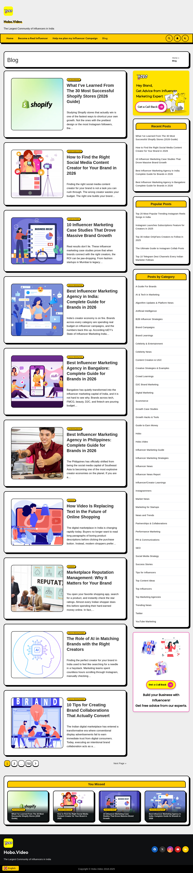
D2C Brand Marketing (73, 79)
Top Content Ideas (145, 580)
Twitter (139, 613)
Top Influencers (144, 588)
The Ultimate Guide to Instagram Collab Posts (160, 248)
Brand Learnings (144, 335)
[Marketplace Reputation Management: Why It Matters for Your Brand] (37, 588)
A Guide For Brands (146, 286)
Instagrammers (144, 490)
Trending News (144, 605)
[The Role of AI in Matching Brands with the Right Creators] (37, 655)
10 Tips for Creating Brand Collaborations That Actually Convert (88, 710)
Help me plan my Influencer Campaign (75, 38)
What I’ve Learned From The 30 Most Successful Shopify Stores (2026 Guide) (28, 816)
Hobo (138, 433)
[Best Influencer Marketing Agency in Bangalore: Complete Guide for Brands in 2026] (37, 381)
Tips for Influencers (146, 572)
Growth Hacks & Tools (147, 417)
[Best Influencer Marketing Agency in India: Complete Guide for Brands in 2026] (37, 310)
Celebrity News (144, 351)
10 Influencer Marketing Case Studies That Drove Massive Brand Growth (91, 230)
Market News (143, 499)
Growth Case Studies (73, 219)
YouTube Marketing (146, 621)
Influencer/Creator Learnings (151, 482)
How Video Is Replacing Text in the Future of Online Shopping (90, 511)
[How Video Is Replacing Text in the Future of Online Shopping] (37, 522)
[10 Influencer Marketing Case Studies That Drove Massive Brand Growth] (37, 241)
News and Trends (145, 515)
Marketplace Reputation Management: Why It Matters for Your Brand (90, 577)
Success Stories (144, 564)
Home (9, 38)
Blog (105, 38)
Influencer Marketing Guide (75, 285)
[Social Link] (154, 849)
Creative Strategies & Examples (152, 368)
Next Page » (120, 763)
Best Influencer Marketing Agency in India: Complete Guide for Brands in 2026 (165, 816)
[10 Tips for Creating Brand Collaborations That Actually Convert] (37, 723)
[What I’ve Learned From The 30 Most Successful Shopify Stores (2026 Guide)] (37, 104)
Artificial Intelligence (146, 311)
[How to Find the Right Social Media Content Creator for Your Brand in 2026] (37, 174)
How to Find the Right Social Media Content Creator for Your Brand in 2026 (72, 816)
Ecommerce (71, 500)
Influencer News (144, 466)
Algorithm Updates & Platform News (155, 302)
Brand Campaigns (145, 327)
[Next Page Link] (36, 763)
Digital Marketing (144, 392)
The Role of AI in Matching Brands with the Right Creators (93, 644)
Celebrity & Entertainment (149, 343)
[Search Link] (169, 38)
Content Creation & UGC (74, 151)
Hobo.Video (13, 21)
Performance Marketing (148, 531)
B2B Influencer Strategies (149, 319)
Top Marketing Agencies (74, 428)
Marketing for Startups (147, 507)
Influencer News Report (148, 474)
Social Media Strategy (147, 556)
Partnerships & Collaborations (151, 523)
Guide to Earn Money (147, 425)
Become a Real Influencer (33, 38)
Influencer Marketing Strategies (76, 632)
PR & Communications (148, 539)
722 (28, 763)
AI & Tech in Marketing (147, 294)
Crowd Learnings (145, 376)
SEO (138, 548)
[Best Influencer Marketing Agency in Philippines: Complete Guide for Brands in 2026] (37, 453)
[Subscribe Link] (177, 38)
